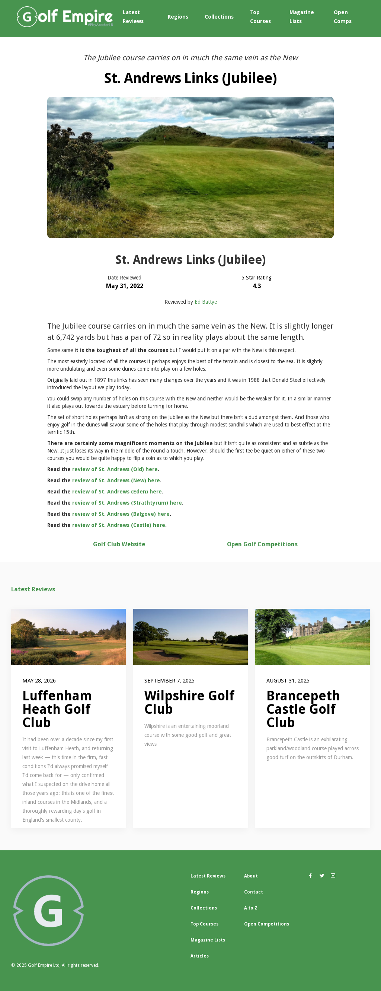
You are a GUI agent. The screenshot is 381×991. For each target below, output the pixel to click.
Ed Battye (206, 302)
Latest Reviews (133, 16)
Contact (253, 892)
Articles (199, 956)
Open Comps (343, 16)
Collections (219, 17)
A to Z (250, 908)
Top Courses (260, 16)
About (251, 876)
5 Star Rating (256, 278)
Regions (178, 17)
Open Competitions (266, 924)
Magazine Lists (301, 16)
